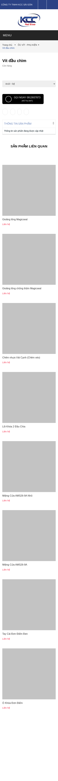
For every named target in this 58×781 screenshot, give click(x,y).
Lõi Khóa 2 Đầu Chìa (13, 426)
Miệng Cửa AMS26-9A (14, 564)
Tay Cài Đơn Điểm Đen (15, 633)
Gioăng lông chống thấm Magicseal (21, 288)
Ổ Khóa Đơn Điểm (12, 702)
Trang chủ (7, 45)
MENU (7, 35)
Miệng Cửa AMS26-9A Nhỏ (17, 495)
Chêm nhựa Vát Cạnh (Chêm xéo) (21, 357)
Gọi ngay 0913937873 (23, 99)
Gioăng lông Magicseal (15, 219)
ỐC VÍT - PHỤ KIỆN (27, 45)
